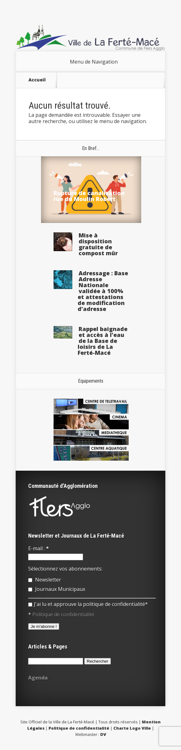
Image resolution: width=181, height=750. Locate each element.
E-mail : (38, 548)
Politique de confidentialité (63, 614)
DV (103, 734)
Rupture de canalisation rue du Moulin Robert (89, 196)
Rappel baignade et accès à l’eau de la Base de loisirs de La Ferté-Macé (102, 340)
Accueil (37, 80)
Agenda (38, 677)
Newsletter (44, 580)
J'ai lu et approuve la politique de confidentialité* (88, 604)
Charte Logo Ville (132, 728)
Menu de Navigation (94, 61)
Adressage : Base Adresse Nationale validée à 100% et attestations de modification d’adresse (103, 291)
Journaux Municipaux (56, 589)
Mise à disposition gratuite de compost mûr (98, 244)
